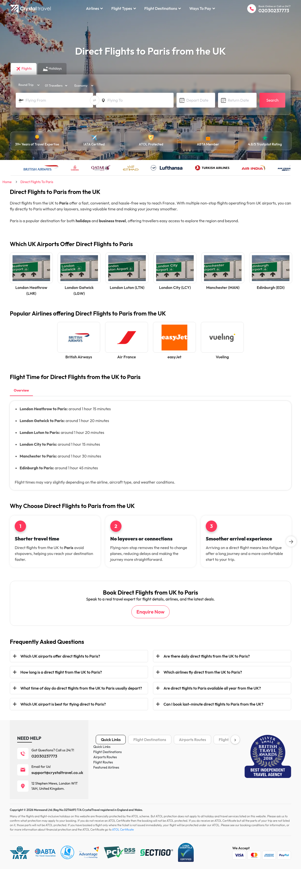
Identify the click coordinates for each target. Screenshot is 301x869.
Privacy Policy (153, 767)
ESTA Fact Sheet (202, 790)
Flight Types (123, 8)
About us (149, 753)
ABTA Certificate (203, 775)
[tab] (21, 390)
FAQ (146, 790)
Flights (101, 753)
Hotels (100, 760)
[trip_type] (28, 85)
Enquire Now (150, 612)
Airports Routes (192, 739)
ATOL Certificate (203, 782)
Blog (146, 775)
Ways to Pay (202, 8)
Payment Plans (201, 760)
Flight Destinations (162, 8)
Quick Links (111, 739)
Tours (100, 782)
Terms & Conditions (204, 753)
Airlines (94, 8)
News (147, 782)
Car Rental (104, 775)
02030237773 (274, 10)
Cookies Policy (153, 760)
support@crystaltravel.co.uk (57, 772)
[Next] (291, 541)
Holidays (102, 767)
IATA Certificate (202, 767)
